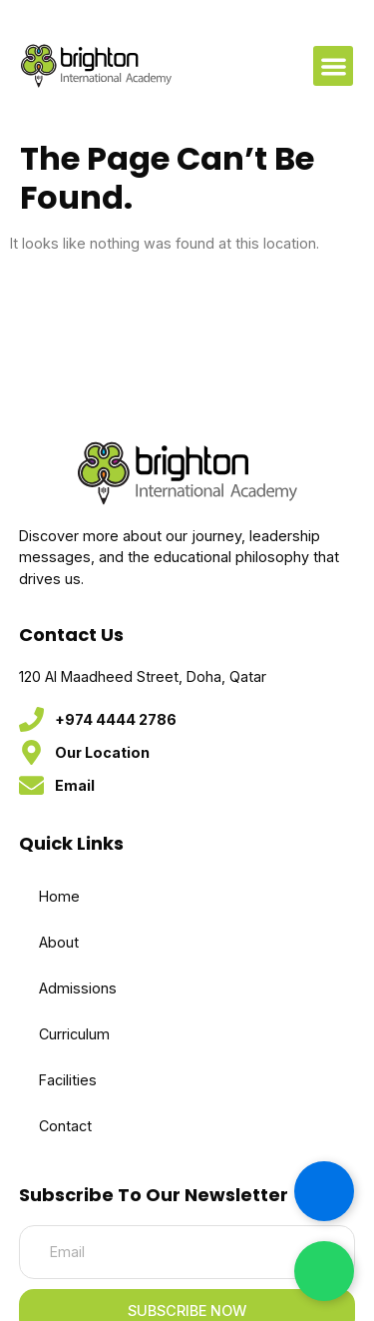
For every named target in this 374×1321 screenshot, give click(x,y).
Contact (65, 1125)
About (59, 942)
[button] (333, 66)
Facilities (68, 1079)
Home (59, 896)
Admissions (78, 988)
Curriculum (74, 1033)
